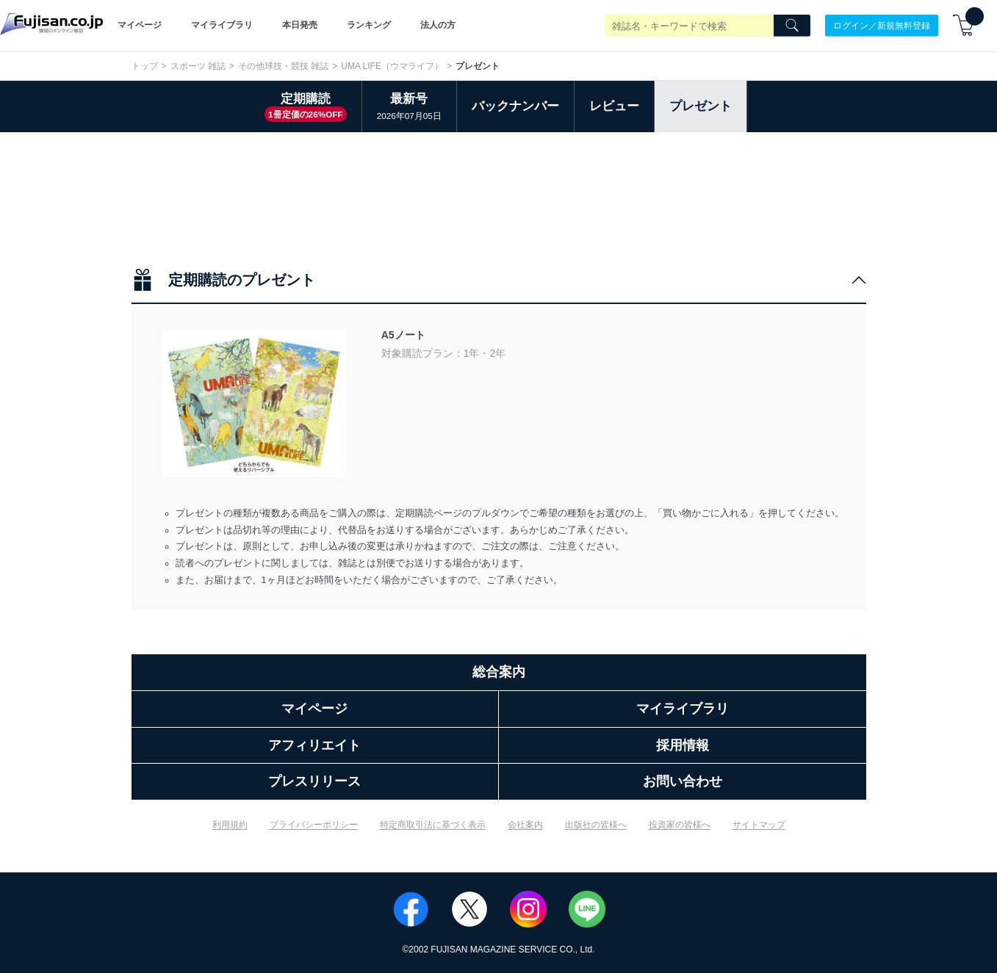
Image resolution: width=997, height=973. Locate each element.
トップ (145, 66)
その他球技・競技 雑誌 (283, 66)
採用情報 (682, 745)
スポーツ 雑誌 (198, 66)
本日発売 (299, 25)
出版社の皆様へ (596, 825)
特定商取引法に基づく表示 (433, 825)
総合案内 (498, 672)
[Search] (792, 26)
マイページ (140, 25)
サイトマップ (759, 825)
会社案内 (525, 825)
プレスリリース (314, 781)
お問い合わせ (682, 781)
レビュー (614, 106)
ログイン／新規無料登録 (881, 25)
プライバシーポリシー (314, 825)
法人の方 (438, 25)
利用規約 (230, 825)
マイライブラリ (222, 25)
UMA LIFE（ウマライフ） (392, 66)
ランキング (369, 25)
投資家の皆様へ (679, 825)
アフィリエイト (314, 745)
